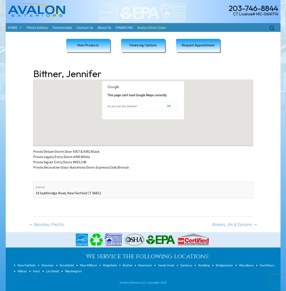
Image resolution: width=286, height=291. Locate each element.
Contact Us (85, 27)
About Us (104, 27)
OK (169, 106)
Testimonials (62, 27)
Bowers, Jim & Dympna (234, 224)
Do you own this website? (122, 106)
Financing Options (143, 45)
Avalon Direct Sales (151, 27)
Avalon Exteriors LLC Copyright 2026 (143, 282)
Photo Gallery (37, 27)
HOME (12, 27)
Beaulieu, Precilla (46, 224)
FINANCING (124, 27)
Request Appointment (198, 45)
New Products (88, 45)
